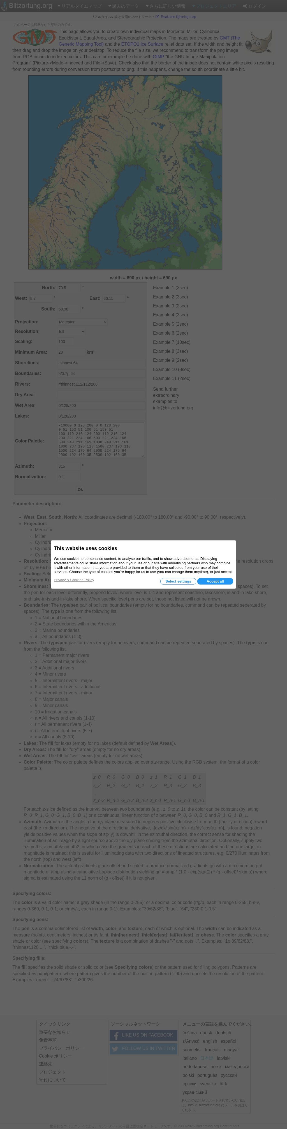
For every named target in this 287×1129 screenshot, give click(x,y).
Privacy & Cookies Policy (74, 580)
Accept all (215, 581)
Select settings (178, 581)
